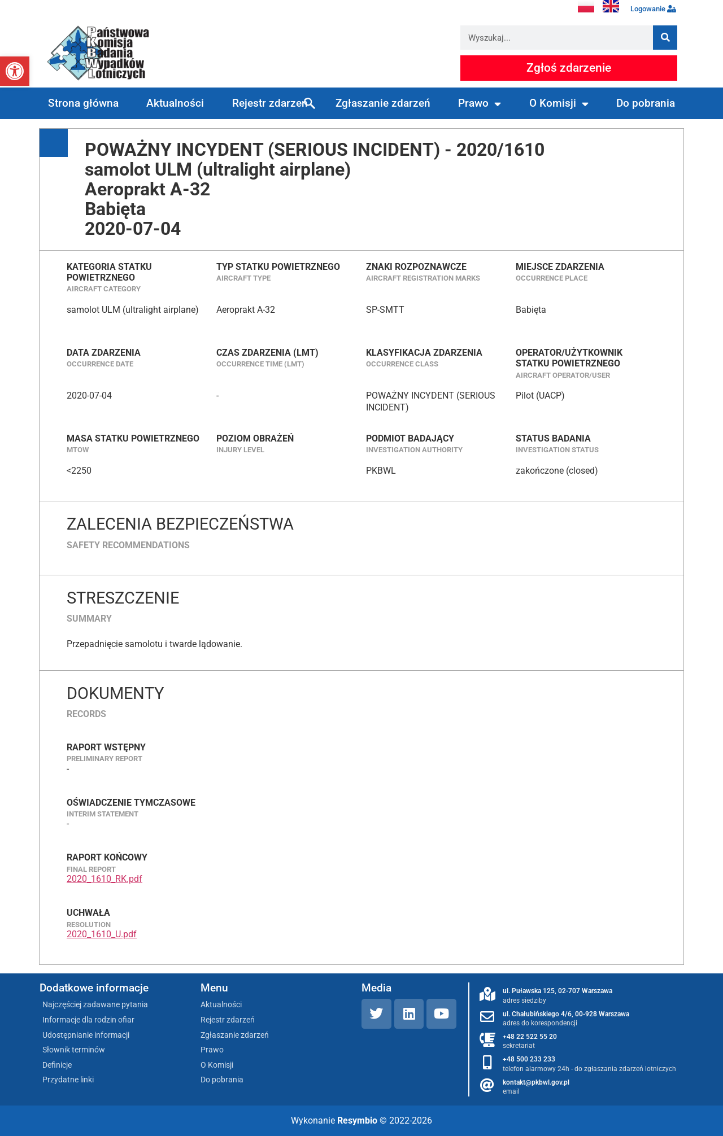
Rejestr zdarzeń (270, 103)
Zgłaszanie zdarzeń (383, 103)
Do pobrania (645, 103)
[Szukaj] (665, 37)
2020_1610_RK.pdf (104, 878)
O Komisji (559, 104)
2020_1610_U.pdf (102, 934)
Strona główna (83, 103)
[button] (14, 71)
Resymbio (357, 1120)
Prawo (479, 104)
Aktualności (175, 103)
